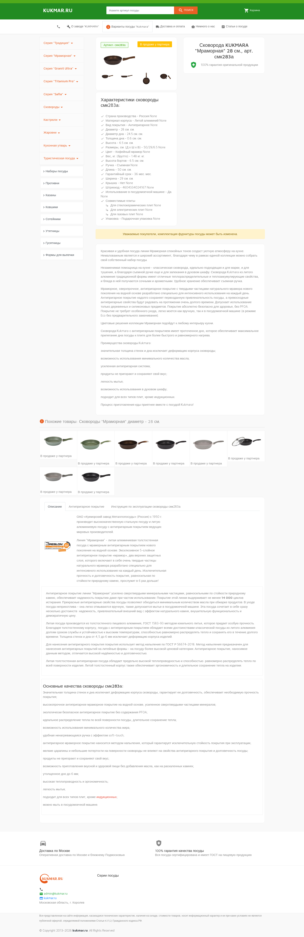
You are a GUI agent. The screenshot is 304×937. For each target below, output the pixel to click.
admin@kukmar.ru (53, 893)
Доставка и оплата (170, 27)
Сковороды (54, 107)
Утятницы (50, 231)
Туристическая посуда (62, 158)
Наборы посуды (55, 171)
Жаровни (53, 132)
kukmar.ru (48, 898)
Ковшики (50, 207)
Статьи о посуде (234, 27)
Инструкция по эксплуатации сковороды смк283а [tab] (145, 506)
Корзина (252, 10)
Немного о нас (203, 27)
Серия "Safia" (56, 94)
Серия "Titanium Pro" (62, 81)
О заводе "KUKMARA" (83, 27)
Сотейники (51, 219)
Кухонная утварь (58, 145)
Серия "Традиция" (59, 43)
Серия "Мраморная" (60, 55)
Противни (50, 183)
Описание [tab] (55, 506)
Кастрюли (53, 120)
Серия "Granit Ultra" (61, 68)
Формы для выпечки (58, 255)
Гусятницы (51, 243)
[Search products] (140, 10)
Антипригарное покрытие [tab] (86, 506)
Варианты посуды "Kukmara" (127, 27)
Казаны (49, 195)
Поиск (185, 10)
